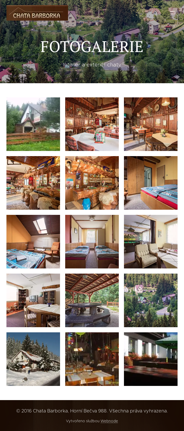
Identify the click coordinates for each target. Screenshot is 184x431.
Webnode (109, 421)
